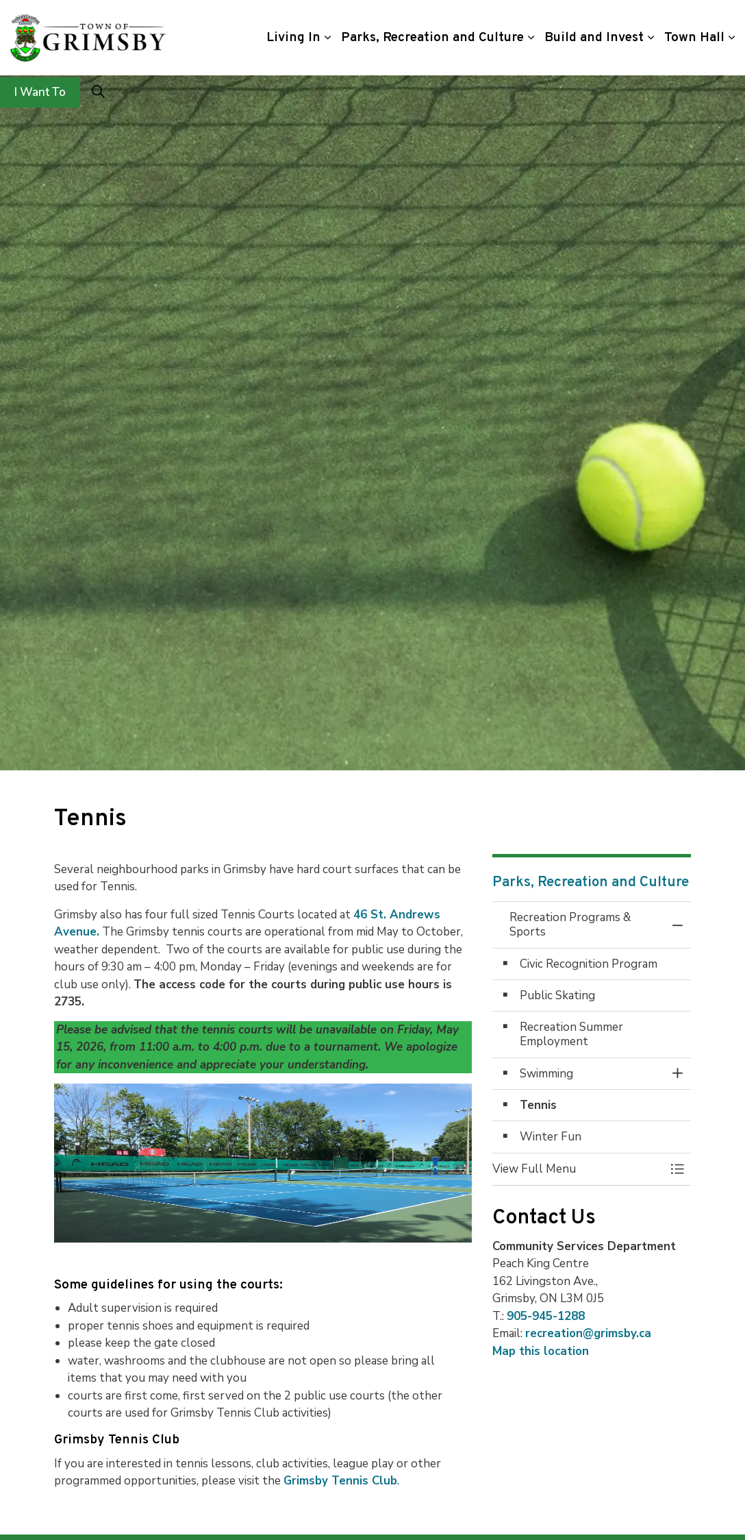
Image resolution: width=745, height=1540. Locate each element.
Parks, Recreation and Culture (432, 37)
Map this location (540, 1351)
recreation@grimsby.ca (588, 1333)
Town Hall (694, 37)
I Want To (40, 92)
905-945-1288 (546, 1316)
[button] (578, 1168)
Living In (293, 37)
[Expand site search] (97, 92)
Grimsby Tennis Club (340, 1481)
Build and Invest (594, 37)
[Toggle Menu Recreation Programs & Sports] (677, 1168)
